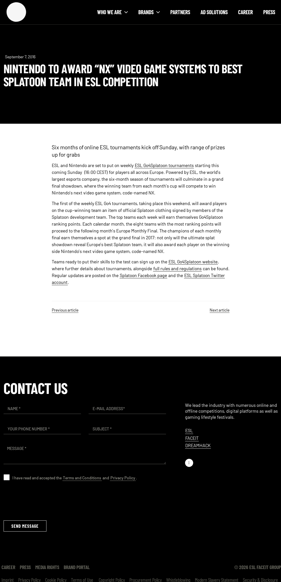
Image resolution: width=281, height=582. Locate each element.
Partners (180, 12)
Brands (149, 12)
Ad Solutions (214, 12)
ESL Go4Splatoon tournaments (164, 165)
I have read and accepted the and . (74, 477)
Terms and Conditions (82, 477)
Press (269, 12)
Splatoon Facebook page (143, 275)
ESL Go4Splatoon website (193, 261)
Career (245, 12)
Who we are (112, 12)
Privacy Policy (122, 477)
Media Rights (47, 567)
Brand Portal (77, 567)
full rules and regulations (177, 268)
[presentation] (42, 500)
